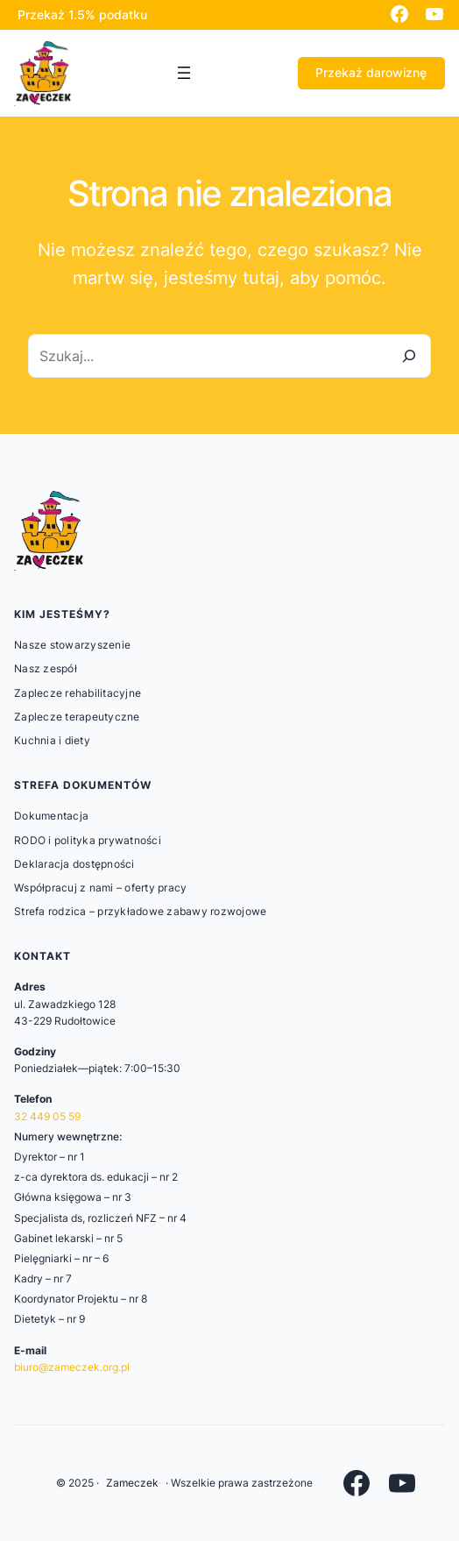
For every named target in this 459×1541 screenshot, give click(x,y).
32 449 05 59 (47, 1116)
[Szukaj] (409, 355)
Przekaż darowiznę (371, 72)
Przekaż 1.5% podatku (82, 14)
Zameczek (132, 1482)
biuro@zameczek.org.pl (72, 1367)
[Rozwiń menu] (183, 72)
